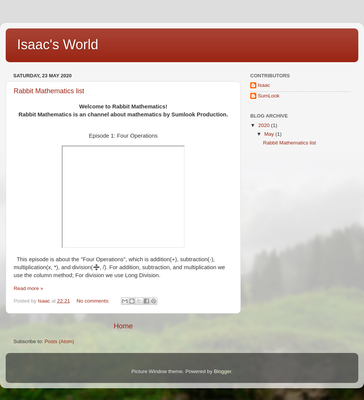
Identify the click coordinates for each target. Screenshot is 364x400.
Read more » (28, 288)
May (269, 134)
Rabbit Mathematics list (49, 91)
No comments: (94, 301)
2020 (264, 125)
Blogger (222, 371)
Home (123, 326)
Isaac (264, 85)
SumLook (268, 96)
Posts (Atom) (59, 341)
